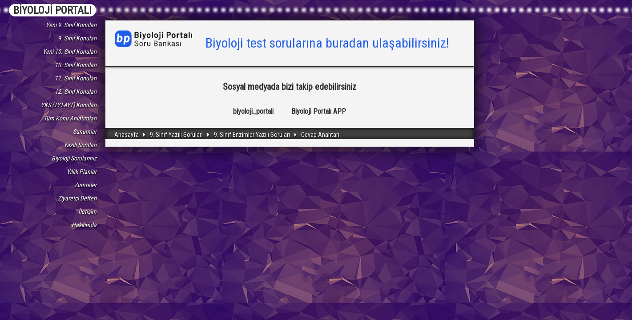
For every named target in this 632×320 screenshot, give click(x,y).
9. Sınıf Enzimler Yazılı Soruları (252, 134)
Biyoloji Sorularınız (74, 158)
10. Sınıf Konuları (76, 64)
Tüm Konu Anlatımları (70, 118)
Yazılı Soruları (80, 144)
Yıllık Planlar (82, 171)
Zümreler (85, 184)
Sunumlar (85, 131)
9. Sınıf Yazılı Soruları (176, 134)
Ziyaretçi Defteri (77, 198)
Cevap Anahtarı (320, 134)
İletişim (87, 211)
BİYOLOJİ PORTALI (52, 10)
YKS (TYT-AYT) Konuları (69, 104)
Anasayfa (126, 134)
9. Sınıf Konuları (77, 38)
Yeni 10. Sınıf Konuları (70, 51)
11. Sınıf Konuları (76, 78)
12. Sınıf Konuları (76, 91)
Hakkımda (84, 224)
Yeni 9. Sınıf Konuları (71, 24)
